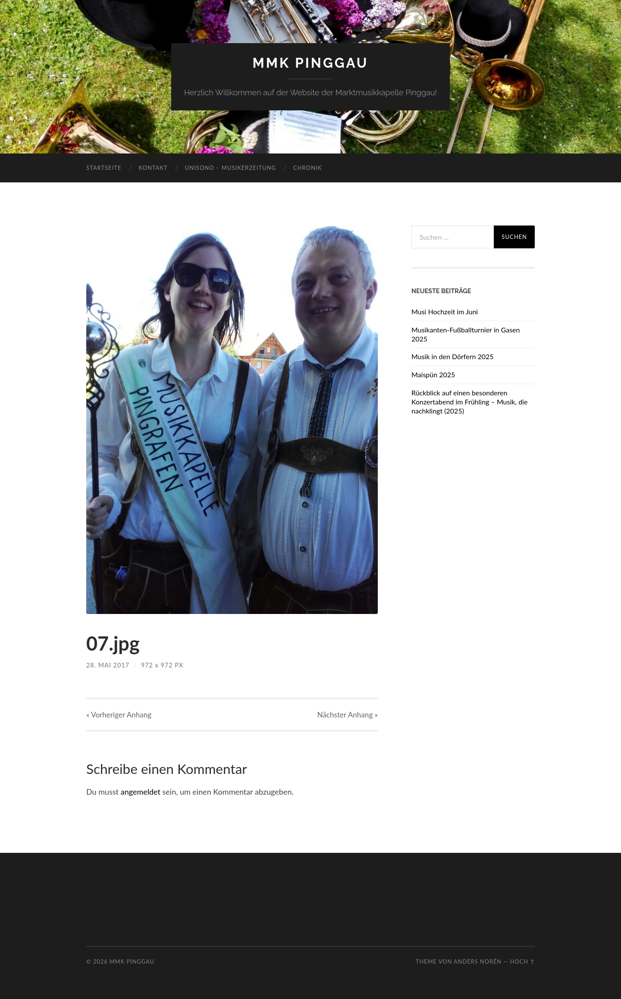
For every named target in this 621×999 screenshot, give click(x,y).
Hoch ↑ (522, 961)
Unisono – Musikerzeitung (230, 167)
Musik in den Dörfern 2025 (452, 356)
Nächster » (347, 714)
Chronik (307, 167)
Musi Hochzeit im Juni (444, 311)
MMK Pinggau (310, 63)
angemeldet (140, 791)
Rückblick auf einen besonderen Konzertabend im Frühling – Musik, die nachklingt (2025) (469, 401)
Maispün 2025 (433, 374)
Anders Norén (478, 961)
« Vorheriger (118, 714)
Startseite (103, 167)
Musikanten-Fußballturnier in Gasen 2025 (465, 334)
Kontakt (152, 167)
